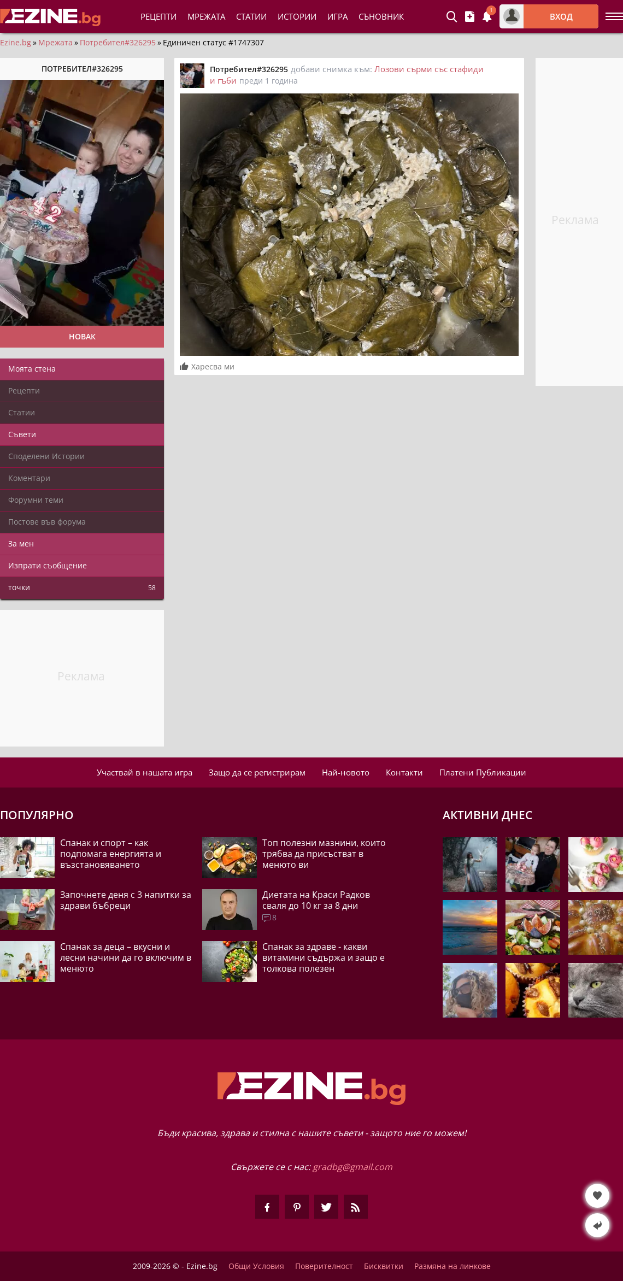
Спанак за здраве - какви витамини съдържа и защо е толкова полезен (323, 957)
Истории (297, 16)
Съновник (381, 16)
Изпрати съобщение (47, 565)
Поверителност (324, 1266)
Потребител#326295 (118, 42)
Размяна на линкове (452, 1266)
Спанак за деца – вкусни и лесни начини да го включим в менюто (125, 957)
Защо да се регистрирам (257, 772)
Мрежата (55, 42)
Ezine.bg (15, 42)
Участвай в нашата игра (144, 772)
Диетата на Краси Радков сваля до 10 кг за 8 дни (316, 900)
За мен (21, 543)
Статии (251, 16)
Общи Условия (256, 1266)
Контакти (404, 772)
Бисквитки (383, 1266)
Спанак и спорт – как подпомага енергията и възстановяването (110, 853)
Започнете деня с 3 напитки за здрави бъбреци (125, 900)
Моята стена (32, 368)
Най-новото (345, 772)
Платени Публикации (482, 772)
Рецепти (158, 16)
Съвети (22, 434)
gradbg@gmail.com (352, 1167)
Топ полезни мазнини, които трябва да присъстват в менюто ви (324, 853)
